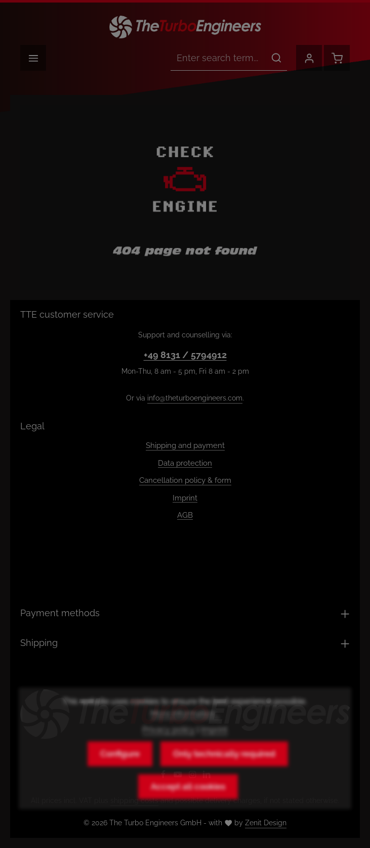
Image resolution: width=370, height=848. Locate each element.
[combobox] (218, 58)
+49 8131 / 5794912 (185, 355)
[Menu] (33, 58)
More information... (184, 732)
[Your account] (309, 58)
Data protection (185, 463)
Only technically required (224, 773)
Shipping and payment (185, 445)
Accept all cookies (188, 806)
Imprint (185, 498)
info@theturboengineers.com (194, 398)
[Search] (276, 58)
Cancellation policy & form (185, 480)
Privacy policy (168, 749)
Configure (120, 773)
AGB (185, 515)
